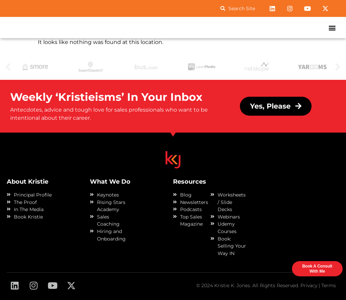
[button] (332, 27)
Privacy (308, 285)
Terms (328, 285)
